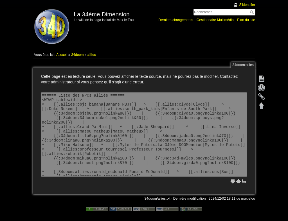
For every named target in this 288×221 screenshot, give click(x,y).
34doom (77, 55)
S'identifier (247, 5)
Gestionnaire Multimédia (215, 20)
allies (91, 55)
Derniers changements (175, 20)
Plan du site (246, 20)
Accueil (62, 55)
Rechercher (252, 12)
